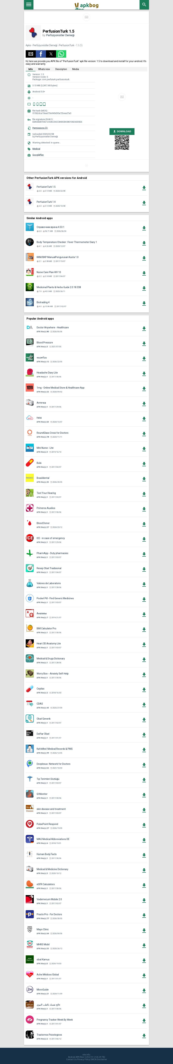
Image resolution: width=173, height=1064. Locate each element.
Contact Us (71, 1059)
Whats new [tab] (44, 69)
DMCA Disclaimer (99, 1059)
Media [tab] (75, 69)
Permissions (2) (40, 128)
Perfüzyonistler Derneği (60, 35)
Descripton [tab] (61, 69)
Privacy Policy (83, 1059)
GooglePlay (38, 155)
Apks (28, 45)
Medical (36, 148)
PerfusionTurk (66, 45)
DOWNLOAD (122, 131)
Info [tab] (30, 69)
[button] (31, 54)
